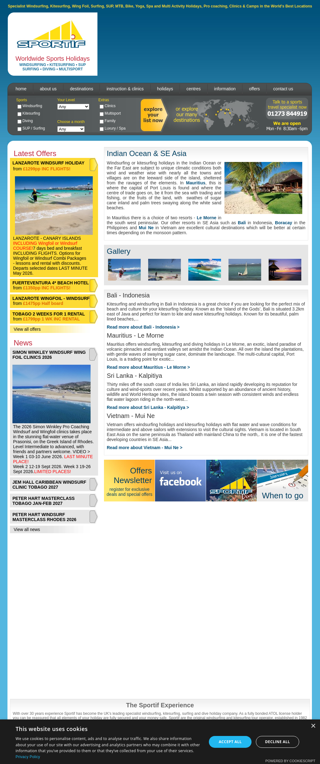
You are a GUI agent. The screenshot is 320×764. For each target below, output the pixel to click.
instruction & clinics (125, 89)
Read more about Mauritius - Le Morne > (148, 367)
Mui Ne (146, 227)
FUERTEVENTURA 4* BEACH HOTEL (50, 282)
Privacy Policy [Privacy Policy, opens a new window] (28, 757)
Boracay (283, 222)
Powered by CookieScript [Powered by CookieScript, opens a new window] (290, 761)
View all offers (27, 329)
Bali (242, 222)
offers (254, 89)
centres (193, 89)
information (225, 89)
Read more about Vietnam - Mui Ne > (144, 447)
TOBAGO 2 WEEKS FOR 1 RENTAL (48, 313)
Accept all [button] (230, 741)
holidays (165, 89)
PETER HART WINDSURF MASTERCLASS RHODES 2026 (44, 517)
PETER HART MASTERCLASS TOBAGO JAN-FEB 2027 (43, 501)
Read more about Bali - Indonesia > (143, 327)
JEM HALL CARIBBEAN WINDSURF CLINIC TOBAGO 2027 (49, 485)
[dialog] (160, 741)
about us (48, 89)
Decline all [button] (277, 741)
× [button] (313, 726)
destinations (81, 89)
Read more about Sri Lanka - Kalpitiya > (148, 407)
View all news (27, 529)
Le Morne (206, 217)
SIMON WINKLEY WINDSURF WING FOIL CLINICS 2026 (49, 355)
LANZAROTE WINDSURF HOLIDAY (48, 162)
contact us (283, 89)
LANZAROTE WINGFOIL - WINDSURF (51, 298)
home (21, 89)
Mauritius (195, 182)
